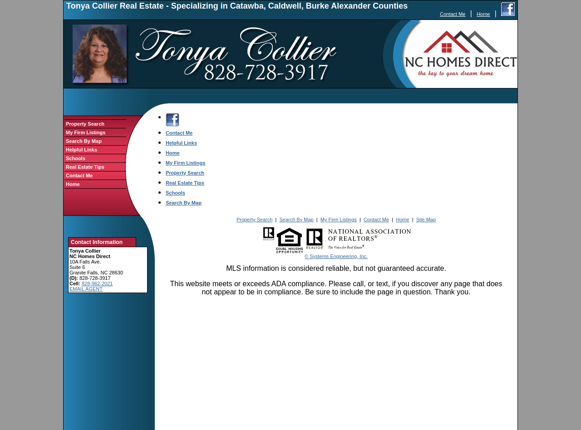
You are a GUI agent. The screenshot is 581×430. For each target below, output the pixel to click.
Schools (75, 158)
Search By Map (84, 141)
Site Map (426, 219)
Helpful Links (81, 149)
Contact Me (452, 14)
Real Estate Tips (85, 167)
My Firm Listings (85, 132)
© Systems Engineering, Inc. (336, 256)
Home (483, 14)
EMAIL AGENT (86, 289)
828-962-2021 (97, 283)
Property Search (85, 124)
